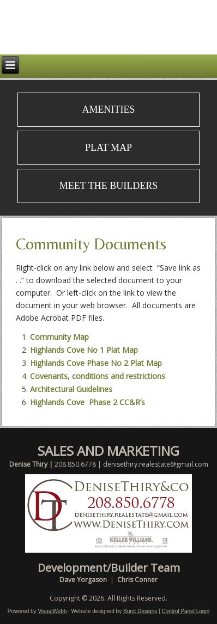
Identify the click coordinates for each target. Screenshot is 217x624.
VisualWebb (52, 611)
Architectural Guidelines (71, 389)
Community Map (59, 337)
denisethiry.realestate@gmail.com (155, 464)
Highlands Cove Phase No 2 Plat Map (96, 363)
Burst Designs (140, 611)
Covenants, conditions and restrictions (97, 376)
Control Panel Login (185, 611)
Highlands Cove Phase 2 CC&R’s (87, 402)
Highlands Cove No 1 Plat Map (84, 350)
